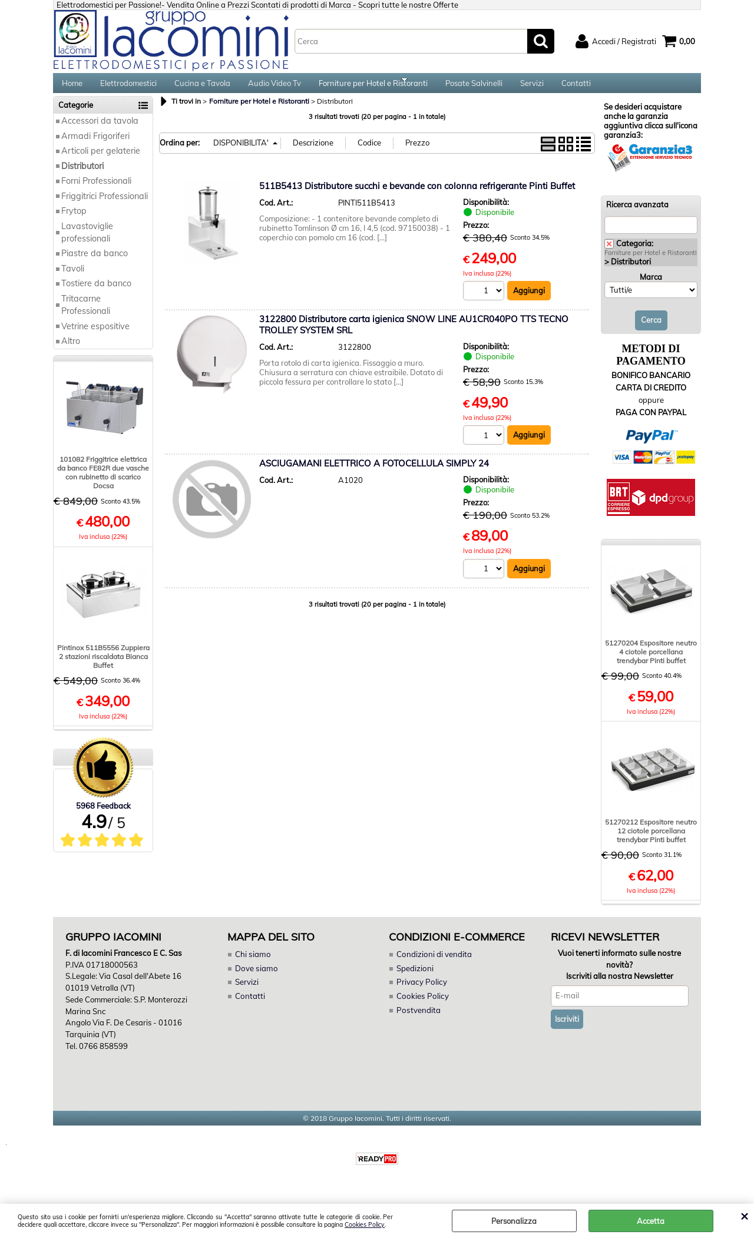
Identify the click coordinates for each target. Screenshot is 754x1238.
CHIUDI (744, 1216)
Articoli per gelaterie (100, 161)
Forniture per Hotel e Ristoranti (373, 88)
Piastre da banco (94, 264)
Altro (70, 351)
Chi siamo (252, 964)
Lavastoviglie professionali (87, 242)
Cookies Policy (365, 1225)
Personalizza (514, 1221)
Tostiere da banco (96, 294)
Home (72, 88)
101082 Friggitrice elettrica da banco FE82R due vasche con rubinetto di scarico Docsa (103, 483)
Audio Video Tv (274, 88)
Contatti (576, 88)
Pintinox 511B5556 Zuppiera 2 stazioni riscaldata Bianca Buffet (103, 666)
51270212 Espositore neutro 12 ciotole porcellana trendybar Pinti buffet (651, 840)
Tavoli (72, 278)
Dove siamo (255, 978)
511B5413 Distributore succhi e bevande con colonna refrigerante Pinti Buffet (417, 195)
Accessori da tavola (99, 131)
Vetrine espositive (95, 336)
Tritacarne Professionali (85, 314)
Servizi (532, 88)
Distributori (82, 176)
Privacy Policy (420, 992)
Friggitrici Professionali (104, 206)
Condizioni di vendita (433, 964)
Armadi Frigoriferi (95, 146)
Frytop (74, 221)
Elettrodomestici (128, 88)
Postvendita (417, 1019)
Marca (651, 287)
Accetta (650, 1221)
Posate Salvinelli (473, 88)
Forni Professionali (96, 191)
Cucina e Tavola (202, 88)
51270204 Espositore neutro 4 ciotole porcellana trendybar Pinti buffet (651, 661)
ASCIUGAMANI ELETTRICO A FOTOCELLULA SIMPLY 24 (374, 473)
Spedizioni (414, 978)
